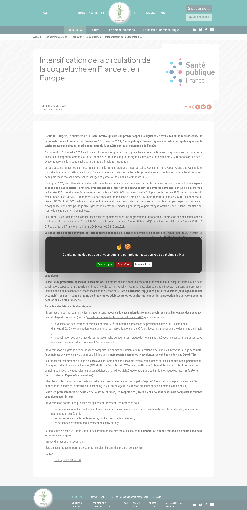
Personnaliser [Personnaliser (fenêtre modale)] (142, 264)
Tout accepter (105, 264)
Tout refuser (124, 264)
